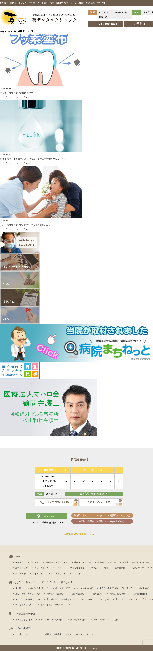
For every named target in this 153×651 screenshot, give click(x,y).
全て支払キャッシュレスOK (94, 494)
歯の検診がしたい (78, 619)
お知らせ (59, 568)
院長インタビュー (82, 562)
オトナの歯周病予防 (24, 613)
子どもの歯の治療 (84, 588)
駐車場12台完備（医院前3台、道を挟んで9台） (102, 521)
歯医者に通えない (118, 594)
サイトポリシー (58, 573)
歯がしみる (144, 588)
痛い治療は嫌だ (62, 588)
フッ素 (18, 634)
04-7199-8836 (108, 23)
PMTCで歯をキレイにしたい (106, 619)
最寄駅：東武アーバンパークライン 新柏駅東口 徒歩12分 (102, 515)
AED (106, 568)
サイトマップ (38, 573)
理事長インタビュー (106, 562)
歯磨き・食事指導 (53, 634)
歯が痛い (19, 588)
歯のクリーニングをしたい (50, 619)
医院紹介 (19, 562)
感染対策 (34, 562)
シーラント (33, 634)
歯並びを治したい (123, 599)
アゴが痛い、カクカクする (96, 599)
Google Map (48, 516)
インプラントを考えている (27, 599)
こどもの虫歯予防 (23, 628)
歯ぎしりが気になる (56, 594)
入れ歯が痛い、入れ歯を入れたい (62, 599)
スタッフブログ (77, 568)
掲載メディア (138, 568)
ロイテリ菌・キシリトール (80, 634)
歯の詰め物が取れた (39, 588)
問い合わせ (20, 573)
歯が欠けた (98, 594)
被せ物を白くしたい (24, 605)
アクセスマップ (41, 568)
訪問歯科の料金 (140, 594)
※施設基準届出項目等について (79, 534)
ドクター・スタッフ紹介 (56, 562)
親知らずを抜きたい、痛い (27, 594)
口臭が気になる (79, 594)
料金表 (94, 568)
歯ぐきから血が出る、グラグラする (115, 588)
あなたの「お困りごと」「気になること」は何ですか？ (43, 582)
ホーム (17, 556)
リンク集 (76, 573)
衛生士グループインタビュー (135, 562)
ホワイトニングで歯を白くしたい (56, 605)
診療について (21, 568)
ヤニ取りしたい (145, 599)
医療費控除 (120, 568)
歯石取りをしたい (23, 619)
